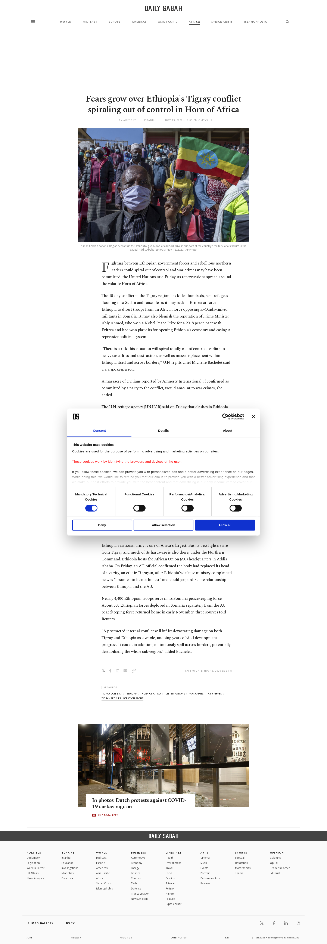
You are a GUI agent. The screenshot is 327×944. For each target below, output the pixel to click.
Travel (169, 868)
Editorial (275, 873)
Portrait (205, 873)
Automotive (138, 858)
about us (126, 937)
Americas (139, 22)
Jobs (30, 937)
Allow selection (163, 525)
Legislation (33, 863)
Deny (102, 525)
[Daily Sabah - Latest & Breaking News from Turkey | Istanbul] (163, 8)
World (66, 22)
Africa (194, 22)
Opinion (277, 852)
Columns (275, 858)
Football (240, 858)
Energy (135, 868)
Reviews (205, 883)
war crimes (196, 693)
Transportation (140, 893)
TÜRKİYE (68, 852)
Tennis (239, 873)
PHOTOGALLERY (108, 815)
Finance (135, 873)
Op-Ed (274, 863)
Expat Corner (173, 904)
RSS (227, 937)
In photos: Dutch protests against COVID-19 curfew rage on (130, 803)
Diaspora (67, 878)
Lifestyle (174, 852)
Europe (115, 22)
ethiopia (132, 693)
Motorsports (242, 868)
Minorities (68, 873)
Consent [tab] (99, 431)
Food (169, 873)
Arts (204, 852)
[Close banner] (253, 416)
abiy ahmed (215, 693)
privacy (76, 937)
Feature (170, 899)
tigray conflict (112, 693)
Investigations (70, 868)
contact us (179, 937)
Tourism (136, 878)
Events (204, 868)
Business (138, 852)
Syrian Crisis (222, 22)
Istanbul (66, 858)
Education (68, 863)
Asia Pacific (167, 22)
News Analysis (35, 878)
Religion (170, 888)
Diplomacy (33, 858)
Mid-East (90, 22)
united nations (175, 693)
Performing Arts (210, 878)
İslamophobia (104, 888)
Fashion (170, 878)
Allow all (224, 525)
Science (170, 883)
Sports (241, 852)
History (170, 893)
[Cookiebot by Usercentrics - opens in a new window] (225, 416)
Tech (134, 883)
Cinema (205, 858)
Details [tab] (163, 431)
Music (203, 863)
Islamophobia (255, 22)
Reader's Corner (280, 868)
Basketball (241, 863)
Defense (136, 888)
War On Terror (35, 868)
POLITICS (34, 852)
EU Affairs (32, 873)
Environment (173, 863)
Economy (136, 863)
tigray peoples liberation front (122, 698)
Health (170, 858)
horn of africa (151, 693)
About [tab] (227, 431)
